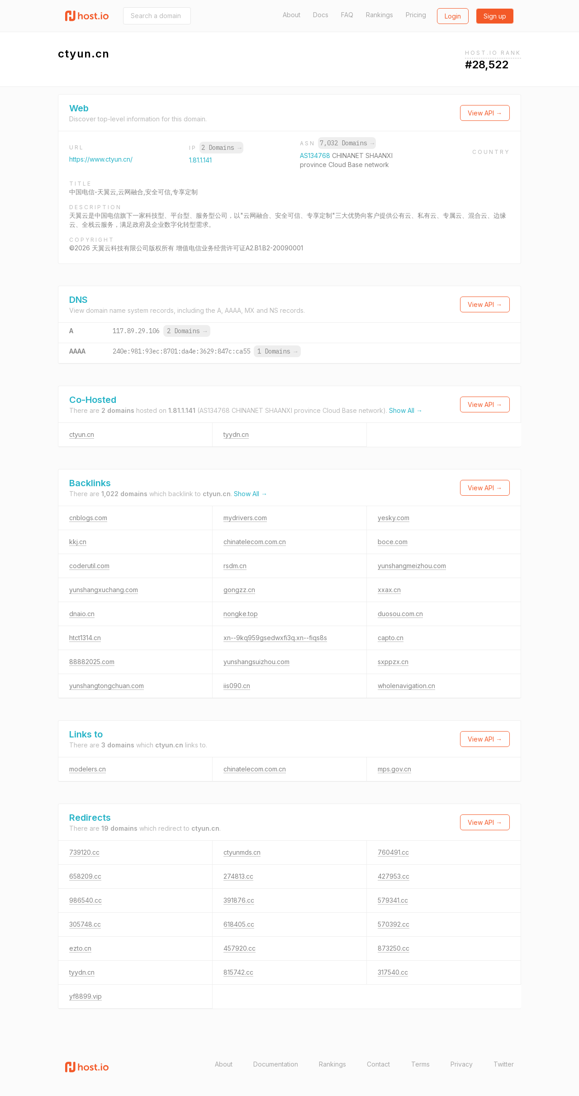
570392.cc (393, 924)
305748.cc (85, 924)
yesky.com (393, 518)
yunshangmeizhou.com (412, 566)
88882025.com (91, 661)
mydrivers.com (245, 518)
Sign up (495, 16)
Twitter (504, 1064)
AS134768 (316, 155)
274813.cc (238, 876)
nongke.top (240, 613)
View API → (485, 113)
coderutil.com (89, 566)
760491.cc (393, 852)
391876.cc (238, 900)
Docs (320, 15)
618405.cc (238, 924)
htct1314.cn (85, 637)
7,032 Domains (347, 143)
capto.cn (390, 637)
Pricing (416, 15)
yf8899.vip (85, 996)
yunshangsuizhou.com (256, 661)
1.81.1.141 (200, 160)
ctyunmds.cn (242, 852)
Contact (378, 1064)
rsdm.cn (235, 566)
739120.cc (84, 852)
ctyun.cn (81, 434)
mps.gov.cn (394, 769)
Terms (420, 1064)
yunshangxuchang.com (103, 589)
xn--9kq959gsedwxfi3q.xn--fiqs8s (275, 637)
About (291, 15)
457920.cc (239, 948)
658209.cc (85, 876)
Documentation (275, 1064)
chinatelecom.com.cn (254, 542)
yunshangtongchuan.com (106, 685)
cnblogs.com (88, 518)
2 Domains (221, 148)
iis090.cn (236, 685)
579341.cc (393, 900)
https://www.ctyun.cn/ (101, 159)
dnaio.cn (82, 613)
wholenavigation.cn (406, 685)
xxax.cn (389, 589)
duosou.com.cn (400, 613)
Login (453, 16)
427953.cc (393, 876)
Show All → (405, 410)
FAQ (347, 15)
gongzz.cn (239, 589)
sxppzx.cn (393, 661)
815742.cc (238, 972)
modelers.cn (87, 769)
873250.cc (393, 948)
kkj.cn (77, 542)
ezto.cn (80, 948)
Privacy (462, 1064)
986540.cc (85, 900)
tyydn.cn (236, 434)
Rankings (379, 15)
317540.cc (393, 972)
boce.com (393, 542)
